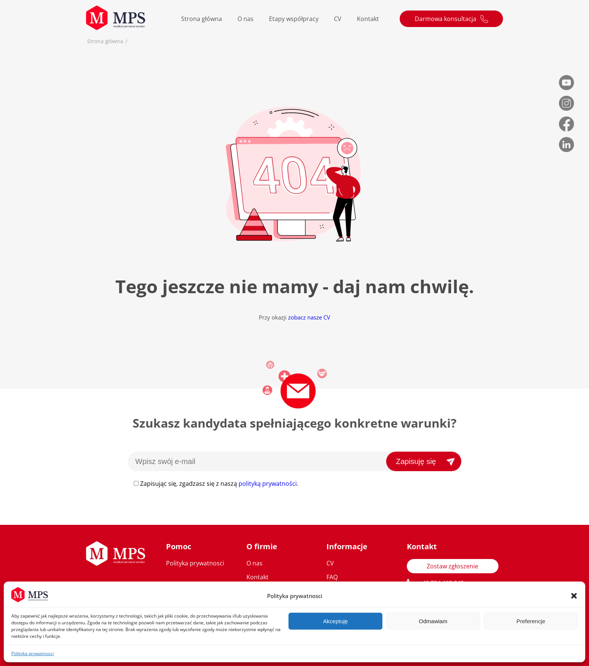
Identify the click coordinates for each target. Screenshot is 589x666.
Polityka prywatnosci (32, 653)
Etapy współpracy (294, 19)
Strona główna (201, 19)
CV (337, 19)
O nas (245, 19)
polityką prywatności (268, 483)
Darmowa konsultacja (445, 19)
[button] (574, 596)
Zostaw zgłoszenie (452, 566)
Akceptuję (335, 621)
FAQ (332, 577)
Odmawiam (433, 621)
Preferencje (531, 621)
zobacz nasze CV (309, 317)
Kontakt (368, 19)
